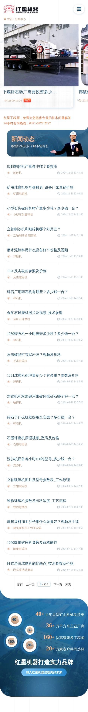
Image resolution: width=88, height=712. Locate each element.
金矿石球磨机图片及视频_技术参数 (35, 313)
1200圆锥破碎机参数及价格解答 (32, 543)
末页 (68, 584)
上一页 (30, 584)
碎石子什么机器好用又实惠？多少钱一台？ (41, 417)
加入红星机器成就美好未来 (44, 672)
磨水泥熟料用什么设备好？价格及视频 (37, 250)
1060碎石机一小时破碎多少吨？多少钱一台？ (43, 334)
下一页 (58, 584)
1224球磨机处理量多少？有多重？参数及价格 (43, 375)
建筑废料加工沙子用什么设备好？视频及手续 (43, 522)
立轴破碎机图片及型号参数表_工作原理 (38, 480)
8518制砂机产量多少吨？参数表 (32, 166)
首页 (9, 19)
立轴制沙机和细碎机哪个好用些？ (34, 229)
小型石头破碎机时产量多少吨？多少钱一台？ (43, 208)
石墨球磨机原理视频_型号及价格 (33, 438)
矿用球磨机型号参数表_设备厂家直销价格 (40, 187)
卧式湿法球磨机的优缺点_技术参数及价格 (40, 563)
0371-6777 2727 (40, 123)
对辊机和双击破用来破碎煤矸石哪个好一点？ (43, 396)
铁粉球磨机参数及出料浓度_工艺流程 (36, 501)
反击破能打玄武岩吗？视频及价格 (34, 355)
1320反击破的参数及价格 (26, 271)
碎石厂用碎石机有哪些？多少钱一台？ (37, 292)
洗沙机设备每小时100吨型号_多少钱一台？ (41, 459)
